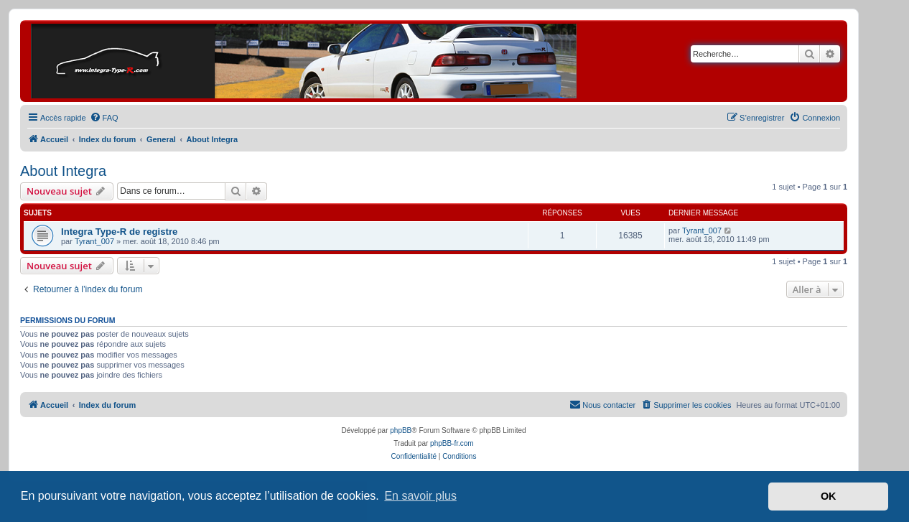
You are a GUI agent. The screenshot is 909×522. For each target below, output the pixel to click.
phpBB (400, 430)
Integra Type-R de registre (119, 231)
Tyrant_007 (94, 241)
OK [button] (828, 496)
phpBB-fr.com (452, 443)
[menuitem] (104, 117)
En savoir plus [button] (420, 496)
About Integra (63, 171)
